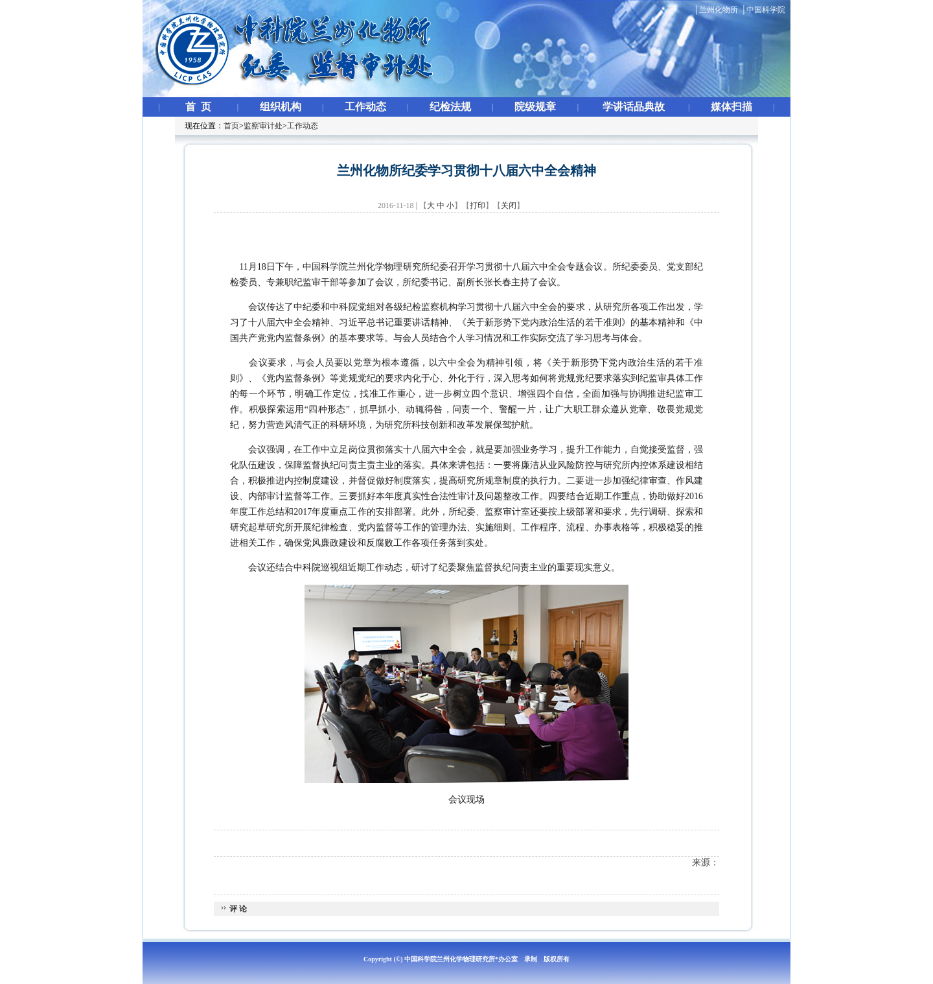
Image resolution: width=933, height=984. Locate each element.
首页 (231, 125)
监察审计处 (263, 125)
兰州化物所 (718, 9)
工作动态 (365, 106)
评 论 (237, 908)
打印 (477, 205)
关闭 (508, 205)
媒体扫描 (731, 106)
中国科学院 (765, 9)
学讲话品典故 (634, 106)
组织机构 (280, 106)
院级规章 (535, 106)
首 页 (198, 106)
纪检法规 (450, 106)
